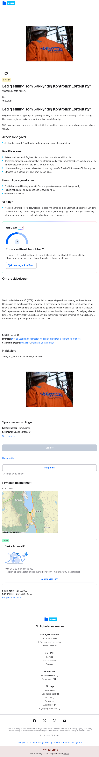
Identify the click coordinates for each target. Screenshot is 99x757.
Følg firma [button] (49, 467)
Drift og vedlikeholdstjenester (25, 338)
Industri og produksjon (50, 338)
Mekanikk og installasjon (42, 342)
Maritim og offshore (71, 338)
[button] (6, 73)
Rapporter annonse (11, 597)
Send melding (8, 436)
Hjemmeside (8, 458)
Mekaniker (25, 342)
